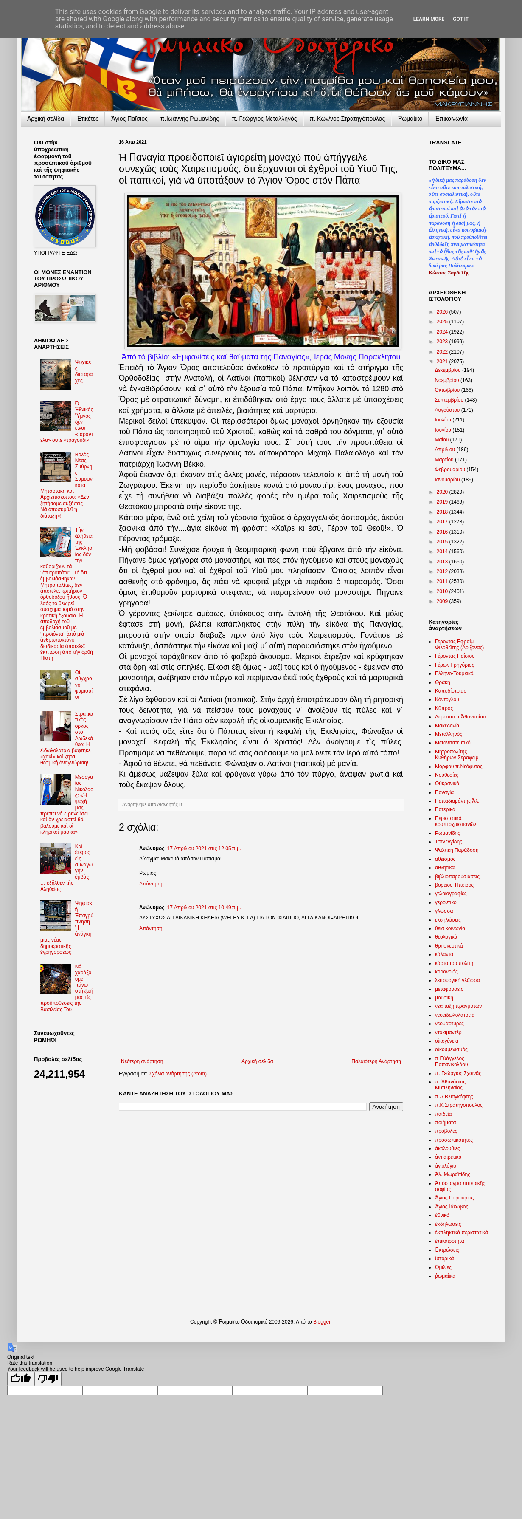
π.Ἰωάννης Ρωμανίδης (189, 118)
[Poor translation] (48, 1379)
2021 (443, 362)
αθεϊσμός (445, 859)
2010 (443, 591)
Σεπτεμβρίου (450, 400)
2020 (443, 492)
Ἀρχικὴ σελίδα (45, 118)
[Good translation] (20, 1379)
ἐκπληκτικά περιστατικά (461, 1233)
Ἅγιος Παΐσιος (129, 118)
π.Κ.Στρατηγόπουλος (459, 1105)
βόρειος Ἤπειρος (454, 885)
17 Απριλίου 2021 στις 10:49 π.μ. (204, 908)
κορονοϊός (446, 972)
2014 (443, 551)
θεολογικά (446, 937)
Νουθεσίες (446, 775)
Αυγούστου (448, 410)
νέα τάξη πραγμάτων (458, 1006)
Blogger (322, 1322)
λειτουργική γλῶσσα (457, 980)
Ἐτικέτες (87, 118)
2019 (443, 502)
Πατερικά (445, 809)
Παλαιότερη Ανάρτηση (376, 1061)
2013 (443, 562)
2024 (443, 332)
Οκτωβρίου (448, 390)
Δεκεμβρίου (448, 370)
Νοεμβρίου (447, 380)
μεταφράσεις (449, 989)
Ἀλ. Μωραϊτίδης (452, 1174)
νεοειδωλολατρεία (454, 1015)
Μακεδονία (447, 726)
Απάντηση (151, 884)
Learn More (429, 19)
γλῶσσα (444, 911)
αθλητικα (445, 868)
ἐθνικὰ (442, 1215)
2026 (443, 312)
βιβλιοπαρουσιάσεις (457, 877)
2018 (443, 512)
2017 (443, 522)
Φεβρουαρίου (450, 469)
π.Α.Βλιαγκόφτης (454, 1097)
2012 (443, 571)
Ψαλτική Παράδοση (457, 850)
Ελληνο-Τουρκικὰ (454, 673)
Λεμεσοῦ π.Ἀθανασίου (460, 717)
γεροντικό (446, 902)
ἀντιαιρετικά (448, 1157)
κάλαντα (444, 954)
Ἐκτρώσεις (447, 1250)
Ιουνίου (443, 430)
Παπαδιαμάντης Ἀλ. (457, 801)
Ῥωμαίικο (410, 118)
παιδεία (443, 1114)
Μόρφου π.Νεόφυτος (459, 766)
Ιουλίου (443, 420)
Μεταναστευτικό (453, 743)
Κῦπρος (444, 708)
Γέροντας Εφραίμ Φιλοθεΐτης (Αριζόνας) (459, 645)
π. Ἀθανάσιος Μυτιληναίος (450, 1085)
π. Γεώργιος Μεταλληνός (264, 118)
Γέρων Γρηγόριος (454, 665)
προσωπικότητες (454, 1140)
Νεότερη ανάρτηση (142, 1061)
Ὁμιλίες (443, 1267)
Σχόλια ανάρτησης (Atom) (178, 1074)
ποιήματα (445, 1123)
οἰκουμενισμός (451, 1049)
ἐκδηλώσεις (448, 1224)
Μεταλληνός (448, 734)
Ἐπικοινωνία (451, 118)
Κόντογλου (447, 699)
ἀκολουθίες (447, 1148)
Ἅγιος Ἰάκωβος (451, 1207)
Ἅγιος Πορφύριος (454, 1198)
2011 (443, 581)
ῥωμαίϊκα (445, 1276)
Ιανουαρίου (448, 480)
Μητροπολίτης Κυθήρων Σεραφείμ (457, 755)
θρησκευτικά (449, 946)
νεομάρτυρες (449, 1024)
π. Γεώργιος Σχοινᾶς (458, 1073)
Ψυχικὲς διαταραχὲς (84, 371)
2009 (443, 601)
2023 (443, 342)
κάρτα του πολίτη (454, 963)
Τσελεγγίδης (448, 842)
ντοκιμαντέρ (448, 1032)
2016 (443, 532)
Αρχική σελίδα (257, 1061)
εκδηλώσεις (448, 920)
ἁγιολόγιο (445, 1166)
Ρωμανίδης (447, 833)
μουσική (444, 998)
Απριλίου (445, 450)
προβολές (446, 1131)
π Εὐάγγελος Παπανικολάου (451, 1061)
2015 (443, 542)
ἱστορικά (444, 1259)
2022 (443, 352)
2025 (443, 322)
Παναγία (444, 792)
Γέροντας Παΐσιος (454, 656)
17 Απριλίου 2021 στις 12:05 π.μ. (204, 848)
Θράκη (442, 682)
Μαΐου (442, 440)
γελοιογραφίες (451, 894)
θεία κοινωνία (450, 928)
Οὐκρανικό (447, 783)
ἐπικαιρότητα (449, 1241)
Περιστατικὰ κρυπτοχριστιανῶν (455, 821)
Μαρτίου (445, 460)
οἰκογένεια (446, 1041)
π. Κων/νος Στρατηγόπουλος (347, 118)
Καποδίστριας (450, 691)
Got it (461, 19)
